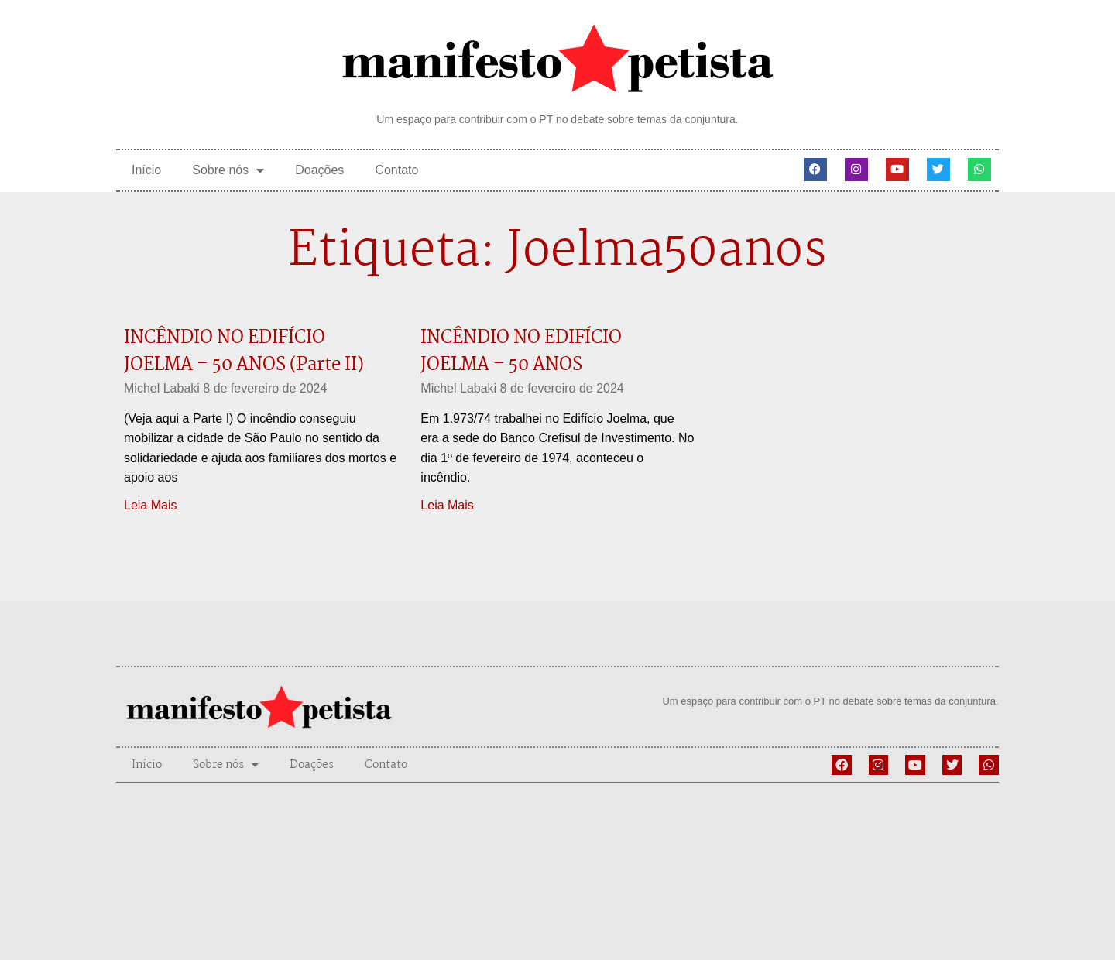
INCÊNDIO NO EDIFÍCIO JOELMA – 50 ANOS (521, 351)
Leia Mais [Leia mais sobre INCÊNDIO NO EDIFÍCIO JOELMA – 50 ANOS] (446, 505)
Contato (396, 170)
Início (146, 170)
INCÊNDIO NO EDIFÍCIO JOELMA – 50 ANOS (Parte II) (244, 351)
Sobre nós (228, 170)
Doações (319, 170)
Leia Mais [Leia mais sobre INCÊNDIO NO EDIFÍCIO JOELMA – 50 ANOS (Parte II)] (150, 505)
